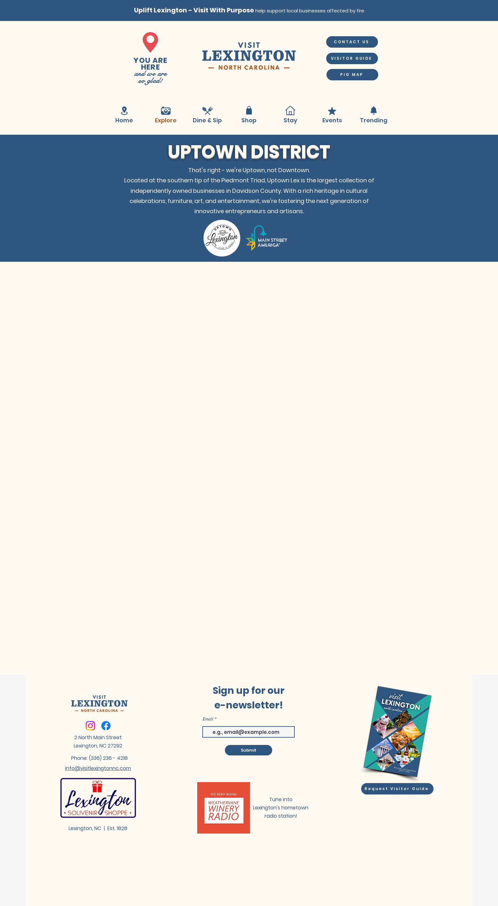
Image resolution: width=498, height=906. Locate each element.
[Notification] (373, 110)
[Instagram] (90, 726)
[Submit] (248, 750)
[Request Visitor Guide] (397, 788)
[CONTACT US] (352, 42)
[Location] (124, 111)
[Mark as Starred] (332, 111)
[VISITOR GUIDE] (352, 58)
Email (208, 719)
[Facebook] (106, 726)
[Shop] (249, 110)
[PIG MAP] (352, 74)
